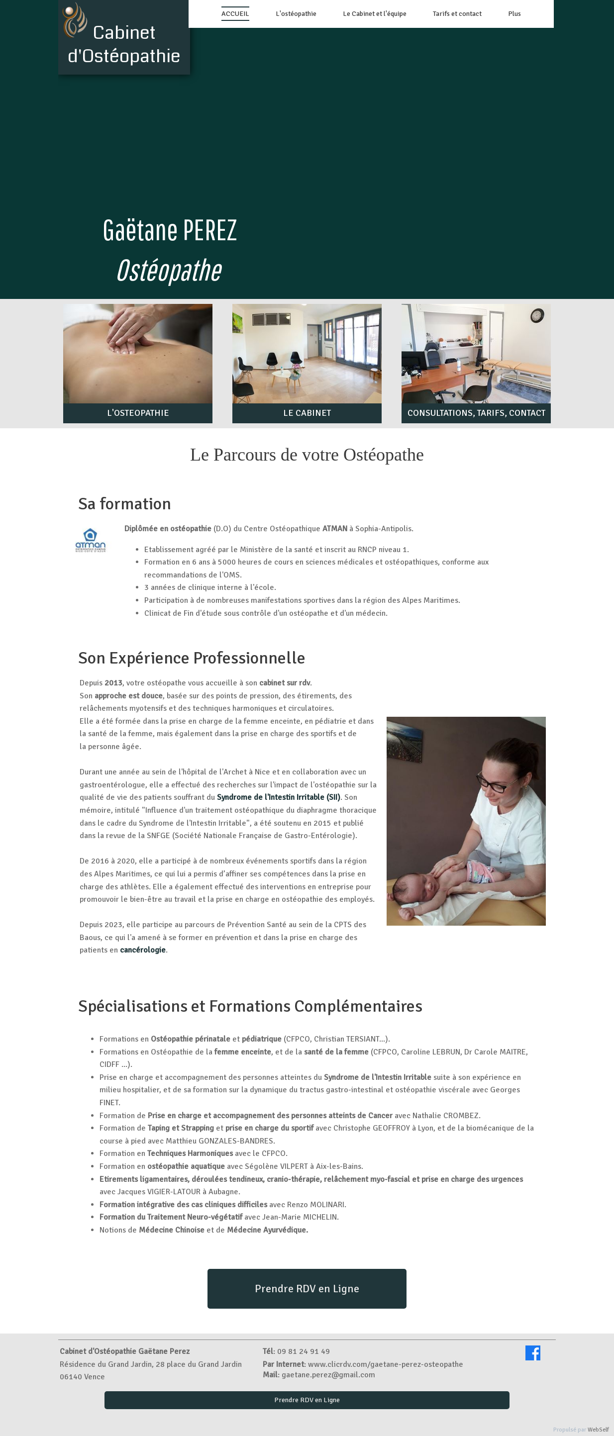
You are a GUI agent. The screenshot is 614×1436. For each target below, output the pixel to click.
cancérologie (143, 950)
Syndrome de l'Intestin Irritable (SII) (278, 797)
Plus (514, 13)
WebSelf (598, 1430)
